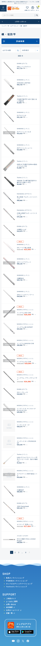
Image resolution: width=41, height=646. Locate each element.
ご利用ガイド (11, 598)
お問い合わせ (11, 604)
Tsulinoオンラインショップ (16, 586)
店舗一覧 (9, 613)
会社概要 (9, 607)
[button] (2, 21)
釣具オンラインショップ (15, 578)
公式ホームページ (12, 610)
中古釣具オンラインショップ (16, 581)
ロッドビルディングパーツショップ (19, 584)
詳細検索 (20, 41)
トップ (4, 26)
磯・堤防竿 (23, 26)
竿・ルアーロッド (13, 26)
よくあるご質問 (12, 601)
